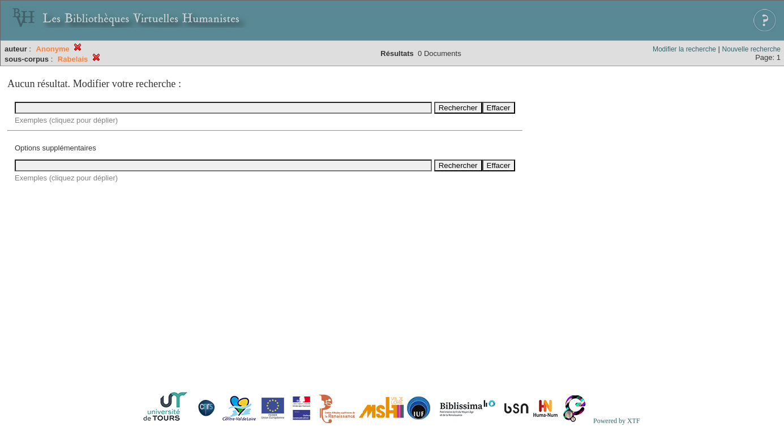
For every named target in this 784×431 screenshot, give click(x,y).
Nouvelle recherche (751, 49)
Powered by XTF (616, 421)
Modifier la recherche (684, 49)
